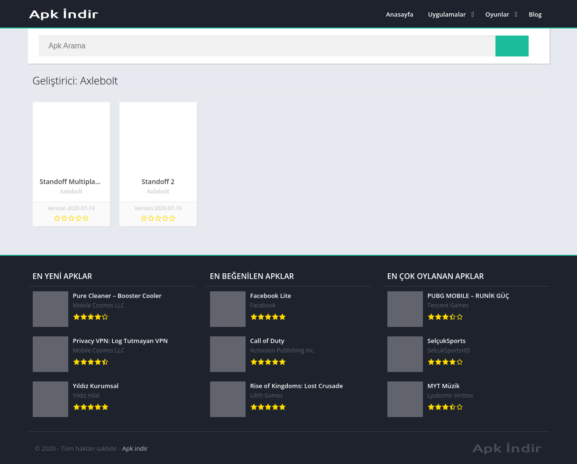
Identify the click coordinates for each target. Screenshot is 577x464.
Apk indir (135, 447)
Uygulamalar (447, 14)
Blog (535, 14)
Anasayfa (399, 14)
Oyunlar (497, 14)
